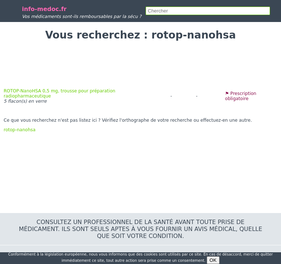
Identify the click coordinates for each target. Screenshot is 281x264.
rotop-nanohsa (19, 129)
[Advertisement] (140, 64)
